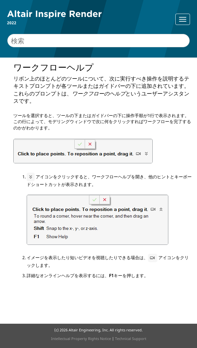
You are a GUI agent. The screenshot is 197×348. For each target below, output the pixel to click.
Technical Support (130, 338)
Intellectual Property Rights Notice (81, 338)
